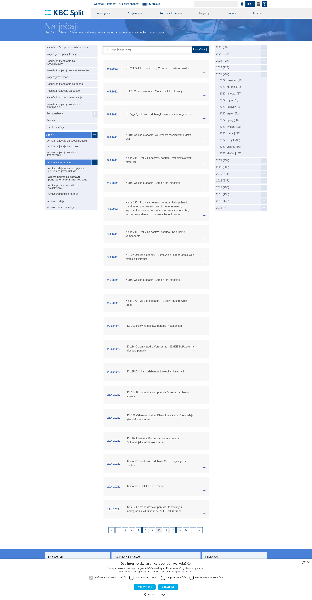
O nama (231, 13)
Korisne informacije (170, 13)
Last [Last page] (200, 530)
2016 (222, 194)
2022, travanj (229, 133)
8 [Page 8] (145, 530)
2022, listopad (230, 93)
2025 (222, 54)
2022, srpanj (229, 113)
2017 (222, 187)
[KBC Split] (66, 13)
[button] (156, 594)
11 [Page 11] (166, 530)
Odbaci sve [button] (168, 587)
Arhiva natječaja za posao (62, 146)
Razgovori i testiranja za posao (64, 84)
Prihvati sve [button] (145, 587)
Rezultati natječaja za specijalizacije (67, 70)
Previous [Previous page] (118, 530)
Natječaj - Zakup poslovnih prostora (67, 47)
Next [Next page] (193, 530)
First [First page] (111, 530)
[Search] (216, 4)
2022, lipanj (229, 120)
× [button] (308, 562)
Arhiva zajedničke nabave (63, 193)
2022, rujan (228, 100)
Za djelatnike (134, 13)
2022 (222, 74)
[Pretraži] (147, 49)
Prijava (242, 4)
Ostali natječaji (55, 127)
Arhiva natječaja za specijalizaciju (67, 140)
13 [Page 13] (179, 530)
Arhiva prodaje (55, 201)
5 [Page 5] (125, 530)
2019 (222, 174)
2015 (222, 201)
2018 (222, 180)
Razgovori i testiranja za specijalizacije (60, 62)
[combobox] (303, 562)
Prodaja (51, 120)
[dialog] (156, 579)
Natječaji (204, 13)
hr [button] (249, 3)
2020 (222, 167)
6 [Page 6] (131, 530)
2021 (222, 160)
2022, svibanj (230, 126)
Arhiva (62, 32)
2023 (222, 67)
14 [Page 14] (186, 530)
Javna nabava (54, 113)
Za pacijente (103, 13)
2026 (222, 47)
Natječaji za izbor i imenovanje (64, 97)
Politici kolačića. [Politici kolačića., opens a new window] (185, 571)
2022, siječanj (230, 153)
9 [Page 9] (152, 530)
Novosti (257, 13)
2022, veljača (230, 146)
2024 (222, 61)
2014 (221, 208)
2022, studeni (230, 87)
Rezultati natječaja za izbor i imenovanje (63, 105)
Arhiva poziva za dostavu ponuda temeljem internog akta (67, 178)
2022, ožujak (229, 140)
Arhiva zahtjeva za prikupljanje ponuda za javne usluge (66, 169)
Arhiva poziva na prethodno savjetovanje (64, 186)
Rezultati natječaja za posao (63, 90)
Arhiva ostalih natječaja (61, 207)
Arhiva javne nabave (82, 32)
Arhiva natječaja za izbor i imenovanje (62, 153)
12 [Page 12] (172, 530)
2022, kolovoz (230, 106)
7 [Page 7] (138, 530)
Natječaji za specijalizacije (61, 54)
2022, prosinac (230, 80)
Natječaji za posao (57, 77)
